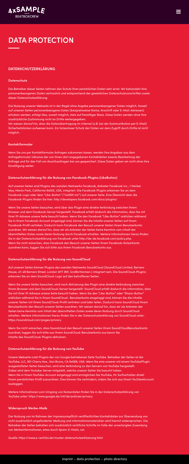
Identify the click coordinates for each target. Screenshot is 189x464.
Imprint (67, 458)
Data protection (88, 458)
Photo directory (115, 458)
